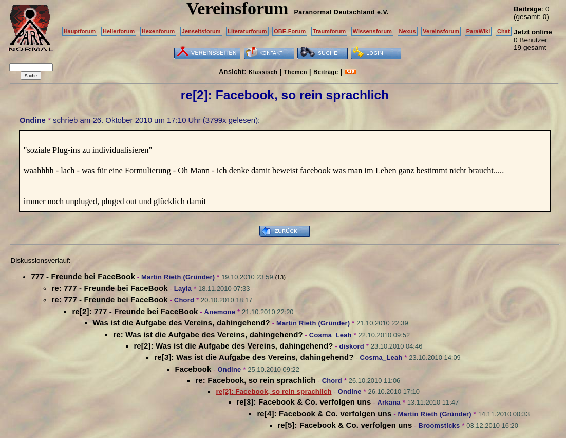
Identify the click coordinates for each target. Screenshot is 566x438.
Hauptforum (80, 31)
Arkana (388, 402)
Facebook (193, 368)
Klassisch (263, 72)
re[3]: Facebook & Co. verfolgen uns (303, 401)
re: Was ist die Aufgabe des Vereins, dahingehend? (208, 334)
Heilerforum (119, 31)
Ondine (33, 120)
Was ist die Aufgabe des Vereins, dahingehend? (181, 322)
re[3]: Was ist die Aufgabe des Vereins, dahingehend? (253, 357)
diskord (351, 346)
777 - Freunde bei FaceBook (83, 276)
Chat (503, 31)
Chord (184, 300)
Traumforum (329, 31)
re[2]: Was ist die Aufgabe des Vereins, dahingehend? (233, 345)
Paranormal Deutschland (334, 12)
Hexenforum (158, 31)
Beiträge (325, 72)
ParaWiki (478, 31)
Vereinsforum (441, 31)
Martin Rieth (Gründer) (178, 277)
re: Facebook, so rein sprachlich (255, 380)
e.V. (383, 12)
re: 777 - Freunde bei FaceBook (109, 288)
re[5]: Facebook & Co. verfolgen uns (344, 425)
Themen (295, 72)
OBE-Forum (290, 31)
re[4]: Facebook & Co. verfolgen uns (324, 413)
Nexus (407, 31)
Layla (183, 289)
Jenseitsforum (201, 31)
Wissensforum (372, 31)
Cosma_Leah (330, 335)
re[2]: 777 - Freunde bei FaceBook (135, 311)
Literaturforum (247, 31)
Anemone (220, 312)
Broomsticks (439, 425)
